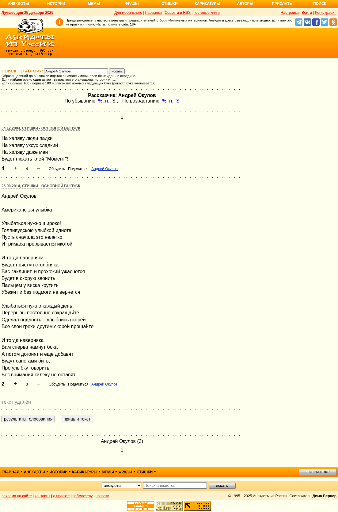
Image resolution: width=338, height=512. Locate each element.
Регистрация (325, 12)
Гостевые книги (207, 12)
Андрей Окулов (104, 169)
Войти (307, 12)
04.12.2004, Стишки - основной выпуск (41, 128)
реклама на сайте (17, 496)
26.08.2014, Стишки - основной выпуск (41, 186)
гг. (107, 100)
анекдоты (34, 472)
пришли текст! (318, 472)
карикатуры (84, 472)
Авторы (245, 4)
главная (10, 472)
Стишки (169, 4)
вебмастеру (83, 496)
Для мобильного (128, 12)
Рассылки (153, 12)
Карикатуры (207, 4)
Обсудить (57, 169)
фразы (125, 472)
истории (59, 472)
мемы (108, 472)
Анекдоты (18, 4)
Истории (56, 4)
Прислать (282, 4)
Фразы (132, 4)
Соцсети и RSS (178, 12)
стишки (145, 472)
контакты (42, 496)
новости (102, 496)
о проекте (61, 496)
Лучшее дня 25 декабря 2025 (27, 12)
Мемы (94, 4)
